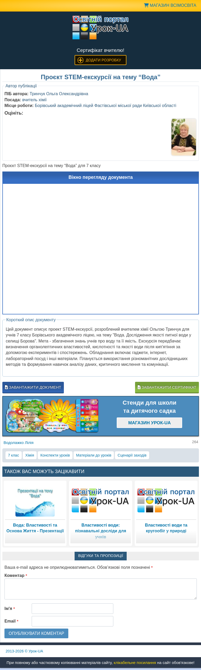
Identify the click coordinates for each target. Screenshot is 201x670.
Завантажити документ (33, 387)
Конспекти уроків (55, 455)
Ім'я (9, 608)
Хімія (29, 455)
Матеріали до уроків (93, 455)
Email (11, 621)
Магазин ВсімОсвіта (170, 5)
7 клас (13, 455)
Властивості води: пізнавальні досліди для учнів (100, 531)
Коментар (15, 575)
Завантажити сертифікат (167, 387)
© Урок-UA (24, 651)
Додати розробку (103, 60)
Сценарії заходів (132, 455)
